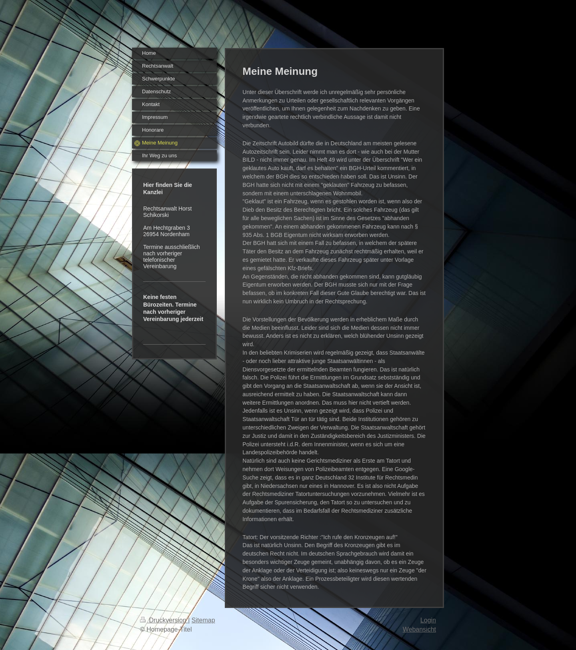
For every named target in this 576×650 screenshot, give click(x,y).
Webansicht (419, 629)
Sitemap (203, 620)
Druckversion (164, 620)
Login (428, 620)
